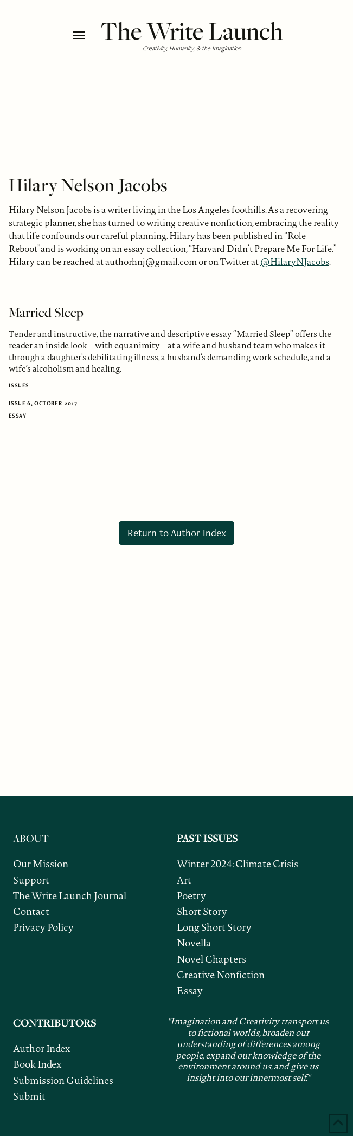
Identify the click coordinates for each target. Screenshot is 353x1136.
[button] (84, 35)
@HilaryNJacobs (294, 262)
